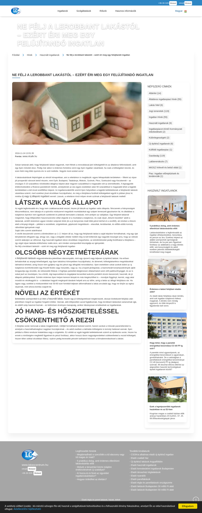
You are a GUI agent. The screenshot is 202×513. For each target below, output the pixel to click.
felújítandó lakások (26, 258)
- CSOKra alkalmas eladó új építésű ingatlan (152, 454)
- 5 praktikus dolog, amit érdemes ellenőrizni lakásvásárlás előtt (97, 462)
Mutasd (173, 3)
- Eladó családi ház (139, 458)
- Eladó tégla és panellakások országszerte (151, 482)
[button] (63, 11)
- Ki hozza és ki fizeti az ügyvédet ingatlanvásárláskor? (92, 474)
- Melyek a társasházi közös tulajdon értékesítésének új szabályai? (94, 468)
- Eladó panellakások (140, 479)
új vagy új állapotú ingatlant (35, 196)
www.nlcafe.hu (30, 156)
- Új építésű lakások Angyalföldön (146, 461)
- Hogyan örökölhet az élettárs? (91, 479)
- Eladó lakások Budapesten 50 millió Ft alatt (152, 490)
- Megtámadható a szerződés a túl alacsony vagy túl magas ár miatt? (100, 455)
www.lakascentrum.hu (35, 464)
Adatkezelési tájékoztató (43, 509)
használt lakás (55, 298)
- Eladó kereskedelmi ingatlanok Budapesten (152, 468)
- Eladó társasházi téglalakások (145, 472)
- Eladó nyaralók (138, 475)
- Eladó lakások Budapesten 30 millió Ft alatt (152, 486)
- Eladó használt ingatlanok (143, 465)
